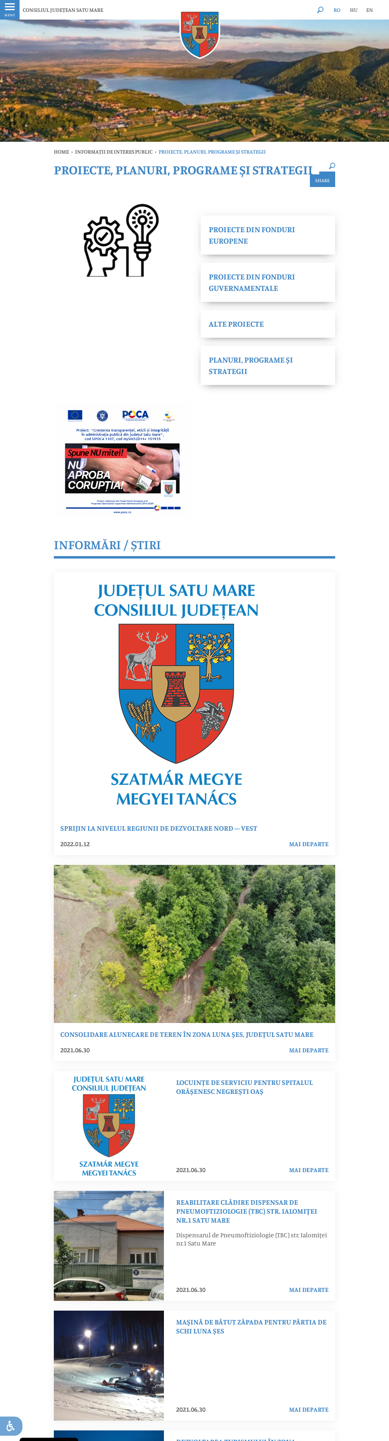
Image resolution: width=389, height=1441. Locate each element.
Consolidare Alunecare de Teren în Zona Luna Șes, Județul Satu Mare (187, 1034)
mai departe (309, 844)
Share (322, 180)
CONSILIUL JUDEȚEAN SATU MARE (63, 10)
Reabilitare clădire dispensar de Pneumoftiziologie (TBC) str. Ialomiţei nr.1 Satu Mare (246, 1210)
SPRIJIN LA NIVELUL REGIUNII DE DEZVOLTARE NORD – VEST (158, 827)
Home (61, 151)
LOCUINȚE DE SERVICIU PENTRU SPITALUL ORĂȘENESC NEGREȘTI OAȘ (244, 1087)
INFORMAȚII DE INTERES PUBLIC (114, 151)
